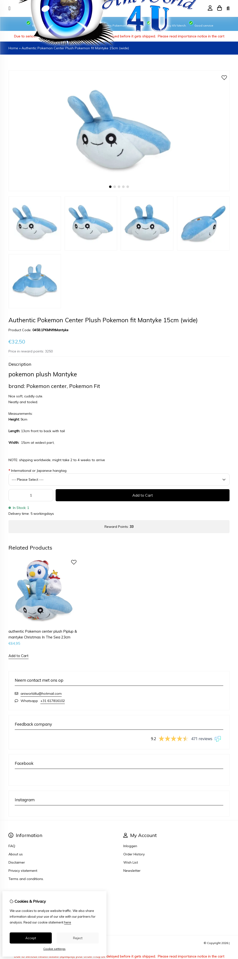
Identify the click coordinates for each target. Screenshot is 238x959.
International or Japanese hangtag (37, 470)
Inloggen (130, 846)
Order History (134, 854)
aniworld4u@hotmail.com (41, 693)
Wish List (130, 862)
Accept (30, 938)
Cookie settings (54, 949)
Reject (77, 938)
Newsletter (132, 870)
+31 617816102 (52, 701)
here (67, 922)
